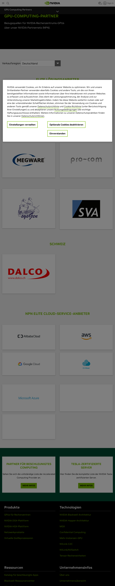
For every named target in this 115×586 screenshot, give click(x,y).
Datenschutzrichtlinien (32, 116)
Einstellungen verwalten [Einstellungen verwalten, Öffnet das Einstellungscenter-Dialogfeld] (22, 124)
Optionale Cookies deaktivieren (66, 124)
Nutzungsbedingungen (65, 109)
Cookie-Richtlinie (72, 106)
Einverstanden (57, 133)
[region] (57, 111)
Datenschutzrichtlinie (48, 106)
